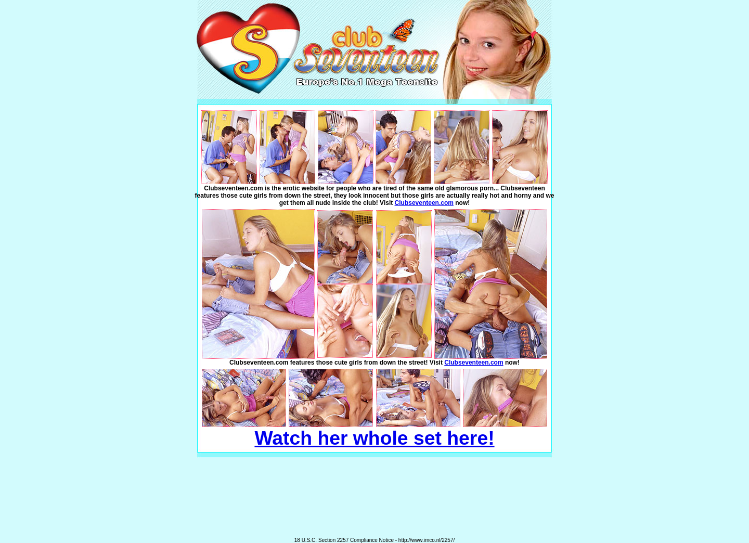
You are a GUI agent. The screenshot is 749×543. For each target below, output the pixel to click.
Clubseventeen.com (424, 202)
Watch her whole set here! (374, 438)
